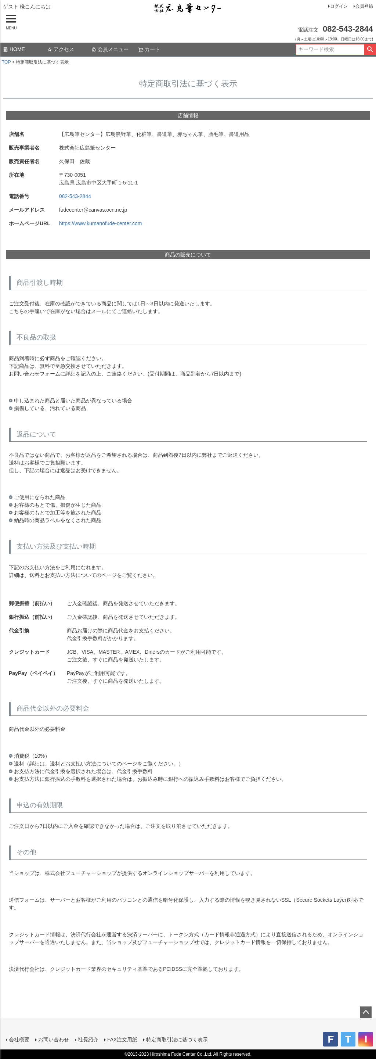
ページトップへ (366, 1012)
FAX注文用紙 (122, 1039)
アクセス (60, 49)
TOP (6, 62)
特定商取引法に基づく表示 (177, 1039)
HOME (14, 49)
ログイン (339, 6)
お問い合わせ (53, 1039)
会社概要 (19, 1039)
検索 (370, 49)
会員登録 (364, 6)
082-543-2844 (75, 196)
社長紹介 (88, 1039)
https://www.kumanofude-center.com (100, 223)
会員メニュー (110, 49)
